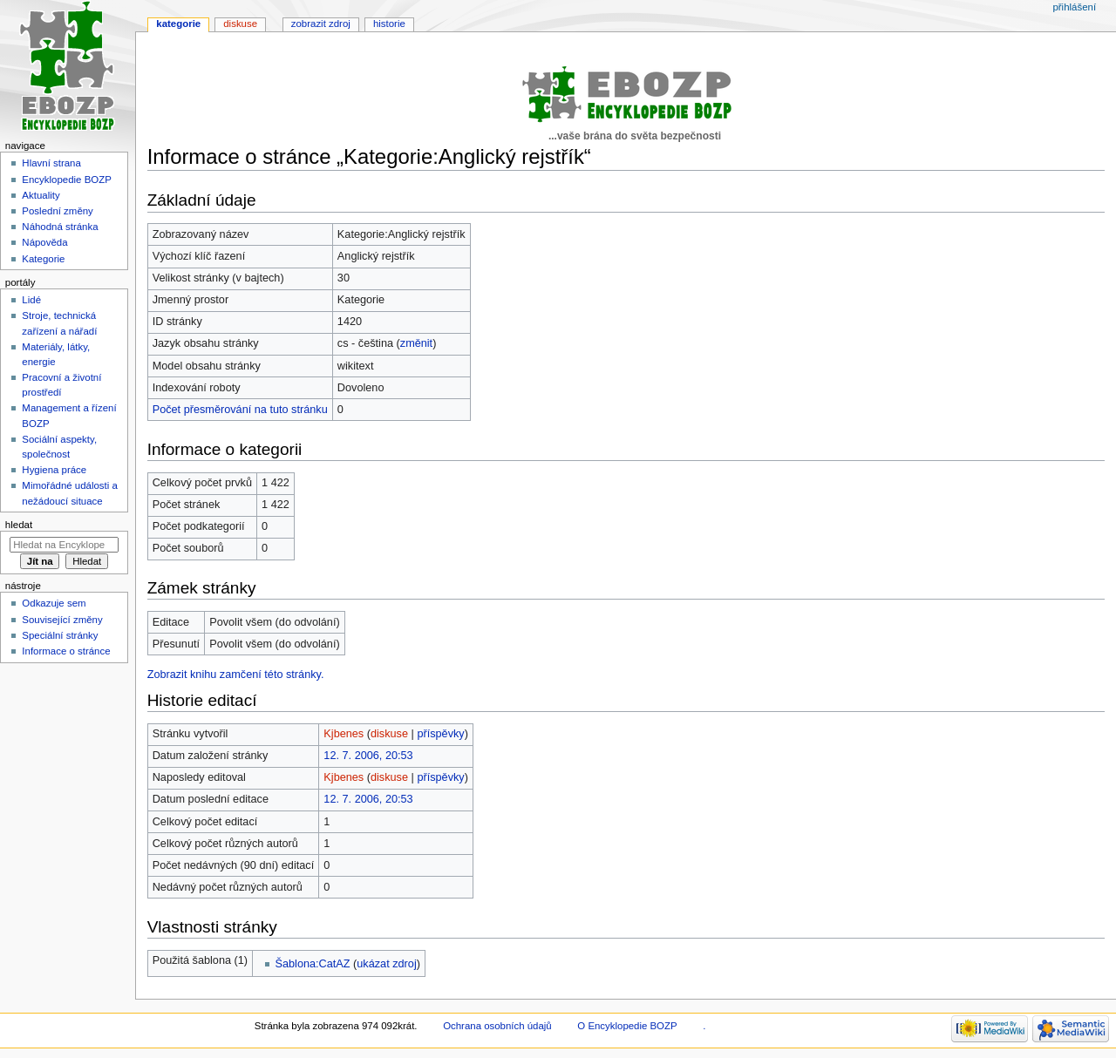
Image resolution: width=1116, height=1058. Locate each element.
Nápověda (44, 242)
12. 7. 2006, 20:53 (367, 755)
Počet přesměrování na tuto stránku (240, 410)
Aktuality (40, 195)
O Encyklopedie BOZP (627, 1026)
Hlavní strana (51, 163)
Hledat (18, 524)
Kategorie (178, 23)
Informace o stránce (66, 651)
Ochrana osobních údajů (497, 1026)
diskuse (389, 734)
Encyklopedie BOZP (67, 179)
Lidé (31, 300)
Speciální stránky (60, 635)
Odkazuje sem (53, 603)
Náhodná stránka (60, 226)
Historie (389, 23)
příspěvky (440, 734)
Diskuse (240, 23)
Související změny (62, 619)
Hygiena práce (54, 470)
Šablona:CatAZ (313, 964)
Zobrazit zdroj (320, 23)
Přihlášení (1074, 7)
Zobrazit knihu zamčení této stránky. (235, 674)
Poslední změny (57, 211)
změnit (416, 343)
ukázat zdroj (386, 964)
